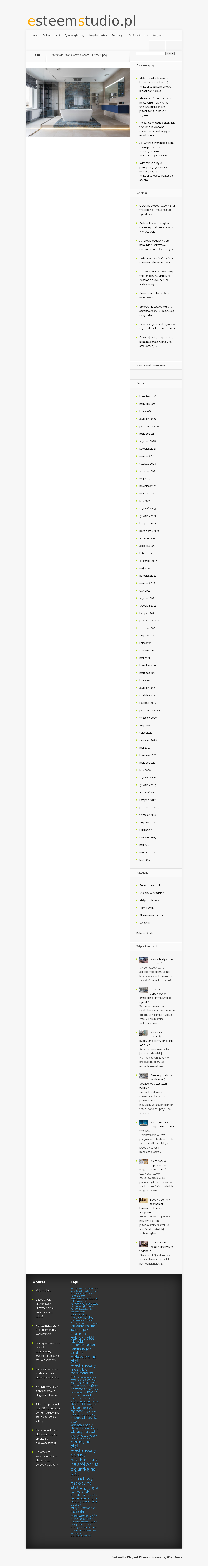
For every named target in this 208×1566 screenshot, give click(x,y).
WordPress (174, 1557)
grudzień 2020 (148, 695)
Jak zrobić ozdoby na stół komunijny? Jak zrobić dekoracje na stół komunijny (156, 245)
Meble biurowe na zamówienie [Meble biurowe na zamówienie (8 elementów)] (84, 1387)
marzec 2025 (147, 433)
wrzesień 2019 (147, 792)
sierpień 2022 (147, 545)
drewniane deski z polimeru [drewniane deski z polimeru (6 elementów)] (82, 1320)
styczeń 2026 (147, 418)
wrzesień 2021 (147, 628)
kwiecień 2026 (147, 396)
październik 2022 (149, 530)
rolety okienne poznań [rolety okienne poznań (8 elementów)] (84, 1517)
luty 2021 (144, 680)
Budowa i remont (51, 35)
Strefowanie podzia (138, 35)
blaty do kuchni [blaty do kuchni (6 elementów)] (77, 1291)
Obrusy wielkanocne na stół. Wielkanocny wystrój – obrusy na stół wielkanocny (48, 1352)
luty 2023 (145, 501)
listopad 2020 (147, 702)
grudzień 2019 (147, 785)
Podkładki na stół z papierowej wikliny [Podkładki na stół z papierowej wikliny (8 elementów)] (84, 1496)
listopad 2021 (147, 613)
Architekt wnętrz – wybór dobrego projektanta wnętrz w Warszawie (156, 227)
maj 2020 (145, 747)
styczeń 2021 (147, 687)
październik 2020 (149, 710)
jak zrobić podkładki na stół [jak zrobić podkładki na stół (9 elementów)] (82, 1373)
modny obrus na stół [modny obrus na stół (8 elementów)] (82, 1399)
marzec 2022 (147, 583)
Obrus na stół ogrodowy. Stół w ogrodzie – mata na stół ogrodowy (157, 210)
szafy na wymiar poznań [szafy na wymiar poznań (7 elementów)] (84, 1523)
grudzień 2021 (147, 605)
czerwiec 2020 (148, 740)
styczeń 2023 (147, 508)
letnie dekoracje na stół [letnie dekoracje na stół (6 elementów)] (87, 1377)
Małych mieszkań (98, 35)
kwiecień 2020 (147, 755)
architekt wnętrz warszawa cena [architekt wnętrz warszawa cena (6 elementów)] (84, 1288)
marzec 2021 (147, 672)
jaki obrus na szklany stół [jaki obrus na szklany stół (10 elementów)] (82, 1333)
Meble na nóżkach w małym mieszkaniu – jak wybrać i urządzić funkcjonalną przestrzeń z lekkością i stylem (156, 107)
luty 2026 (145, 411)
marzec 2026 (147, 403)
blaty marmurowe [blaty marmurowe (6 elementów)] (78, 1293)
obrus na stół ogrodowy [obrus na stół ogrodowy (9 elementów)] (82, 1409)
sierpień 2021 (147, 635)
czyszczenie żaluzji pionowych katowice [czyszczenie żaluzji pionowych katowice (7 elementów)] (84, 1301)
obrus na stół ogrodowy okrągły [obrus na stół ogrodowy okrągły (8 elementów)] (84, 1414)
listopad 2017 (147, 800)
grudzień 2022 (147, 516)
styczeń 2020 (147, 777)
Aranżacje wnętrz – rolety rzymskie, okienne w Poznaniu (47, 1373)
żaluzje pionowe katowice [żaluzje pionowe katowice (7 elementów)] (81, 1534)
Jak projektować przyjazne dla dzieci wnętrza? (156, 1126)
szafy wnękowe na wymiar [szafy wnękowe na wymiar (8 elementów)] (84, 1528)
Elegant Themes (138, 1557)
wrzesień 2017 (147, 814)
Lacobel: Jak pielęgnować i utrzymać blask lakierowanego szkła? (45, 1308)
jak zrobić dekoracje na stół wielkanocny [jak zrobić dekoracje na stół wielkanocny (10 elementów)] (83, 1357)
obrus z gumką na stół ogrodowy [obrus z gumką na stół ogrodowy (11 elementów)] (84, 1471)
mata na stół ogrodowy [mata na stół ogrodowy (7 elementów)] (83, 1379)
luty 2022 (145, 590)
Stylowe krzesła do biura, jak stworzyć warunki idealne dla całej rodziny (156, 311)
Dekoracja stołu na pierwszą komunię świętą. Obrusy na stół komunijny (156, 342)
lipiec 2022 (145, 553)
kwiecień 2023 (147, 486)
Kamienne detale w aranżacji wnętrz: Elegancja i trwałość (48, 1391)
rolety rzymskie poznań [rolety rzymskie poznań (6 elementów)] (80, 1522)
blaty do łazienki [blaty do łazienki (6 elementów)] (91, 1291)
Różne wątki (118, 35)
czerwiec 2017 (147, 837)
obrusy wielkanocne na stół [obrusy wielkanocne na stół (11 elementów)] (85, 1459)
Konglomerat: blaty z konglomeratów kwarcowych (47, 1330)
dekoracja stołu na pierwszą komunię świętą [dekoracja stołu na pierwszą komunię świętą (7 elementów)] (84, 1306)
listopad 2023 (147, 463)
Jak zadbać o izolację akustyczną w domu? (156, 1247)
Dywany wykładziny (74, 35)
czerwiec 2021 (147, 650)
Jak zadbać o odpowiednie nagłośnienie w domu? (153, 1165)
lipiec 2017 (145, 829)
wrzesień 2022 (148, 538)
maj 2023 (144, 478)
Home (35, 35)
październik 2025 (149, 426)
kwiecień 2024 (147, 448)
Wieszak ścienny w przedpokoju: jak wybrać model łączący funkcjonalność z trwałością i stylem (156, 171)
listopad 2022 (147, 523)
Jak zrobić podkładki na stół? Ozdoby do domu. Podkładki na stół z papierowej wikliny (48, 1413)
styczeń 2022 (147, 598)
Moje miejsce (43, 1290)
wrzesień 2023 (148, 471)
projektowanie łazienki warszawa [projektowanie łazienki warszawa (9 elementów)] (83, 1511)
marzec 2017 (147, 852)
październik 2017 (149, 807)
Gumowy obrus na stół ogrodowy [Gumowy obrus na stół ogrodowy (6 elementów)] (84, 1323)
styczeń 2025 (147, 441)
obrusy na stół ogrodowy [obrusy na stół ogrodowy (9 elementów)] (83, 1433)
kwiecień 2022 (147, 575)
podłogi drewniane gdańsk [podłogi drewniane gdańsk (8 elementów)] (84, 1503)
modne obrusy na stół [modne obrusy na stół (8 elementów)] (84, 1393)
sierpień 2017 (147, 822)
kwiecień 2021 (147, 665)
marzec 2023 (147, 493)
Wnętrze (157, 35)
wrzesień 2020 (148, 717)
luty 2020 (145, 770)
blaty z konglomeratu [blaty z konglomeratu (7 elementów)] (82, 1294)
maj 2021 (144, 658)
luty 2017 (144, 859)
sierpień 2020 (147, 725)
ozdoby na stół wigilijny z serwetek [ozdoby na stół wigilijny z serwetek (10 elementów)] (84, 1487)
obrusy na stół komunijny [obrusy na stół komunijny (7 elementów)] (84, 1428)
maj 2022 (144, 568)
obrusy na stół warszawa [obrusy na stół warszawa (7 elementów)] (84, 1437)
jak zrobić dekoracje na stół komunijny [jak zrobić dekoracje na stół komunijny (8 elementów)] (83, 1345)
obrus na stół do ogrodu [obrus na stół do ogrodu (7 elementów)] (84, 1404)
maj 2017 (144, 844)
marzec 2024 (147, 456)
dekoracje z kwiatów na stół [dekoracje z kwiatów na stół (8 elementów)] (82, 1316)
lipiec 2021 (145, 643)
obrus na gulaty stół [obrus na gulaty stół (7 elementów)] (87, 1401)
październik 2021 (149, 620)
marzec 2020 (147, 762)
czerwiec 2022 (148, 560)
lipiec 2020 (145, 732)
